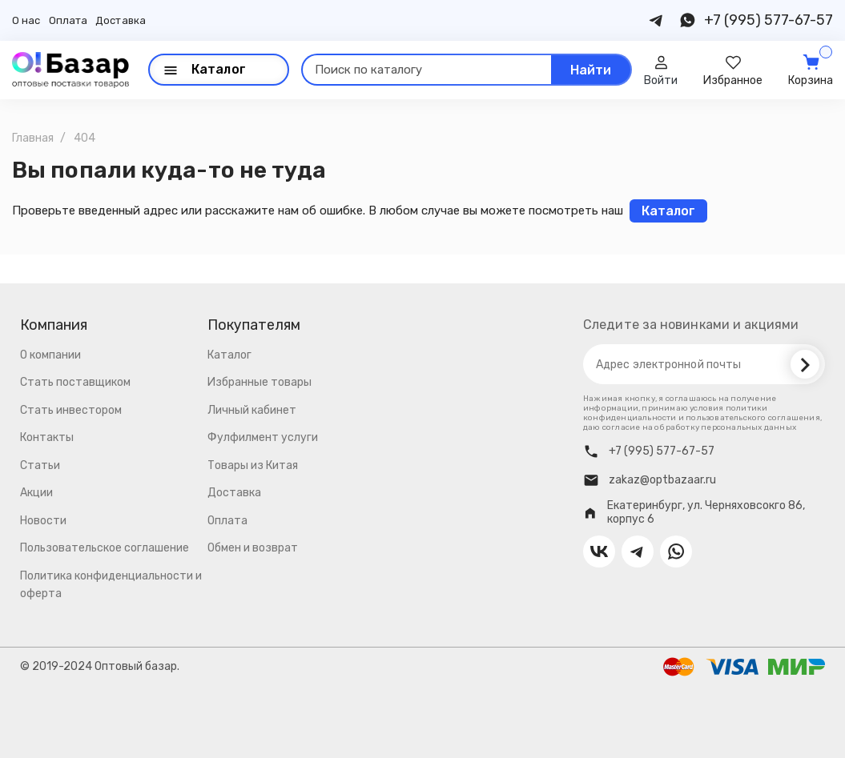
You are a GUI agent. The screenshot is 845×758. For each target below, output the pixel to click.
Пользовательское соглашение (104, 548)
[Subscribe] (805, 364)
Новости (43, 520)
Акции (36, 492)
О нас (26, 20)
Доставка (120, 20)
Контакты (47, 437)
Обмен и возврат (252, 548)
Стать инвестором (71, 410)
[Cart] (810, 70)
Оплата (68, 20)
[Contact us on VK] (599, 551)
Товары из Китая (252, 465)
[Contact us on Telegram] (656, 20)
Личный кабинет (251, 410)
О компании (50, 355)
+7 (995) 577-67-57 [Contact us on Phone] (768, 20)
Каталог (229, 355)
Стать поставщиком (75, 382)
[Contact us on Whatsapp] (687, 20)
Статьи (40, 465)
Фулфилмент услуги (262, 437)
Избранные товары (259, 382)
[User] (661, 70)
